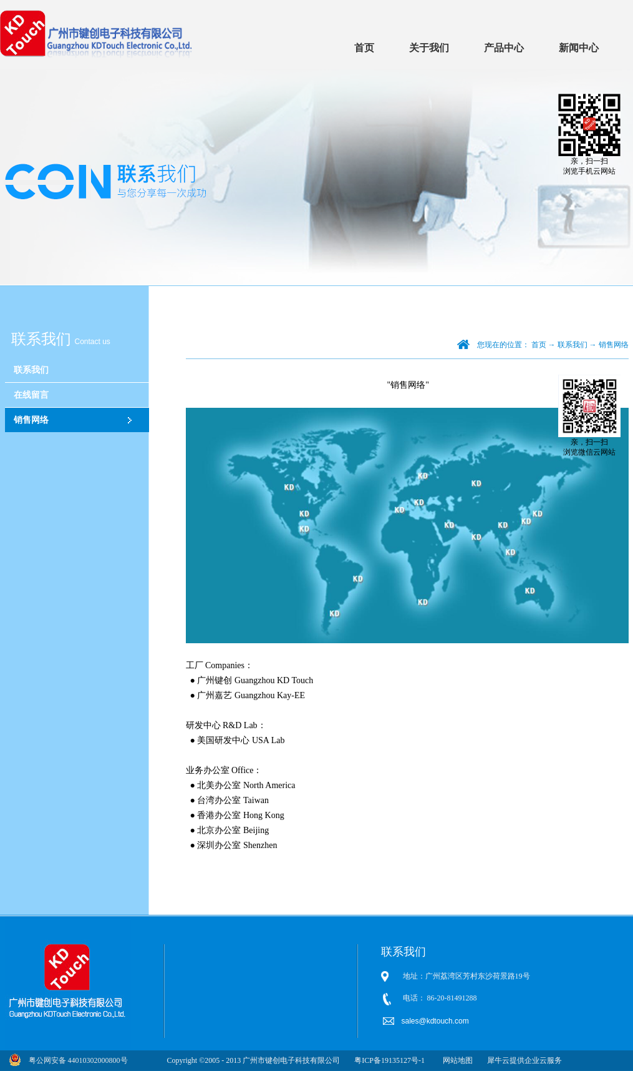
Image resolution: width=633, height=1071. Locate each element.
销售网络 (614, 344)
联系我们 (572, 344)
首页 (364, 47)
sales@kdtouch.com (436, 1021)
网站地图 (456, 1060)
